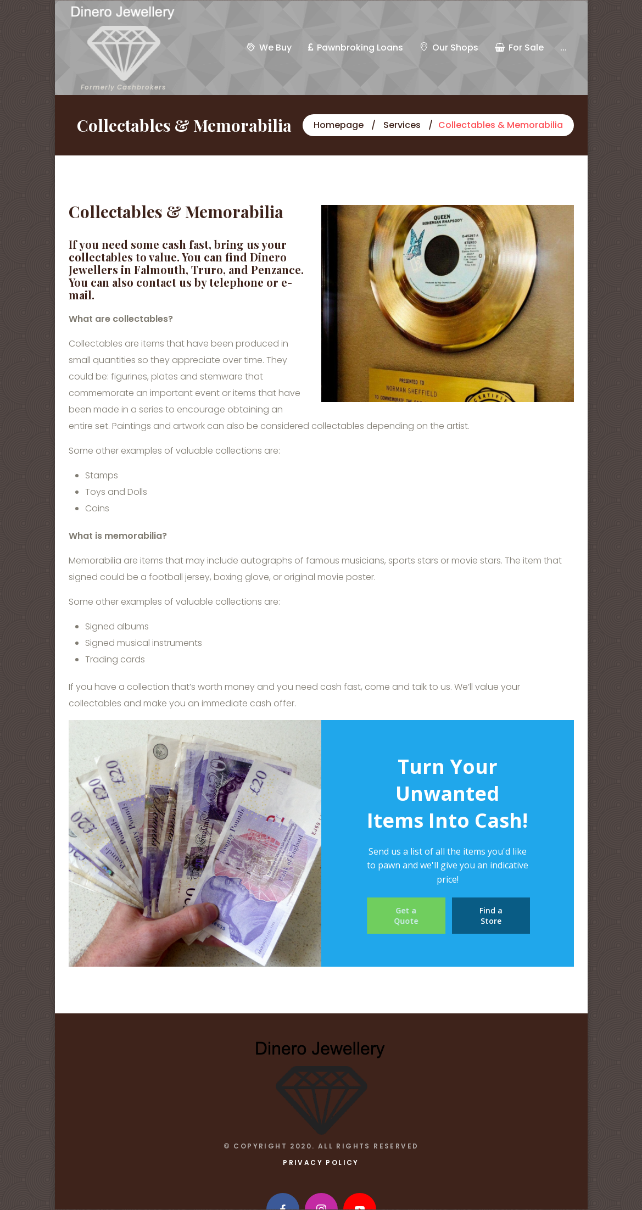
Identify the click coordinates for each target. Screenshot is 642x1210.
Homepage (339, 125)
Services (402, 125)
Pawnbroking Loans (355, 47)
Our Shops (449, 47)
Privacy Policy (321, 1162)
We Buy (269, 47)
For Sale (519, 47)
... (563, 47)
